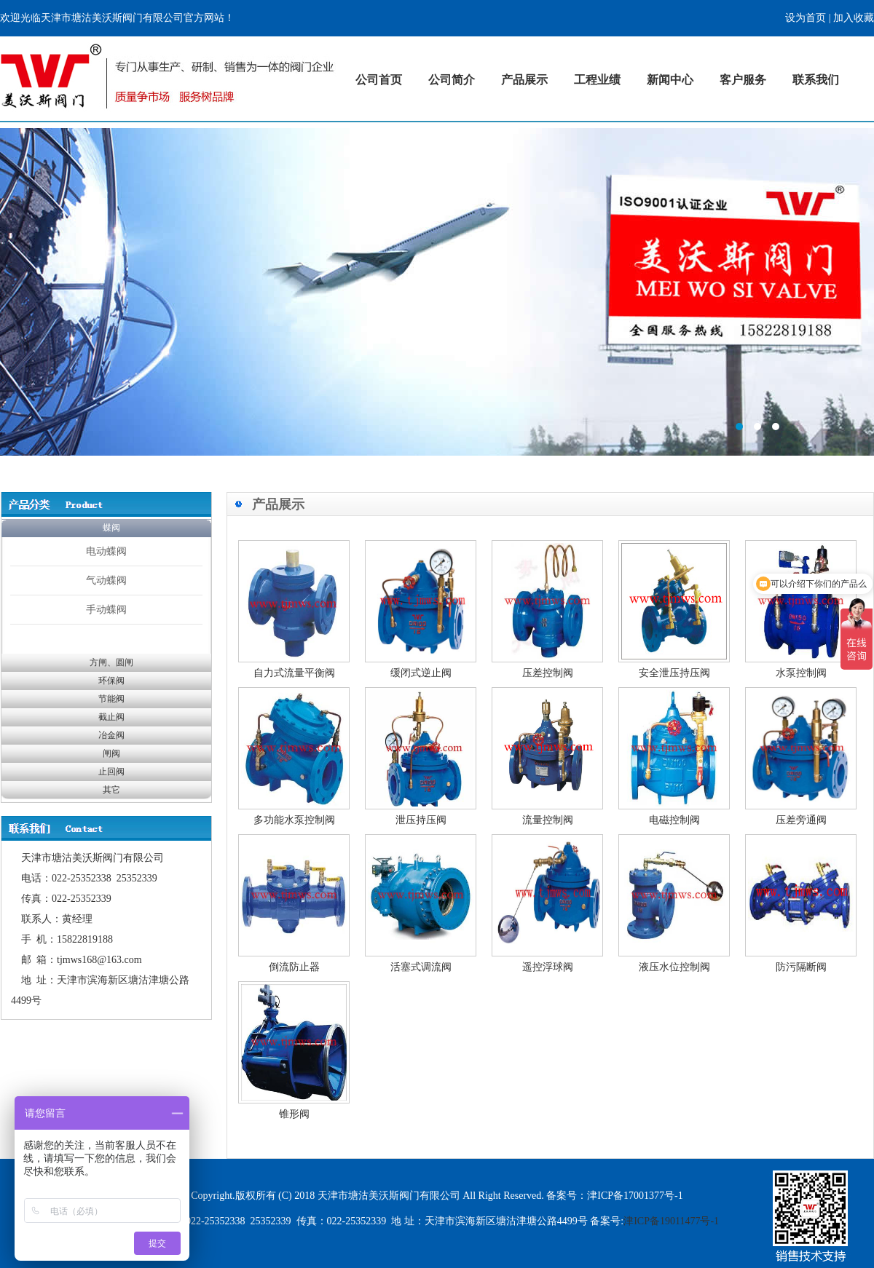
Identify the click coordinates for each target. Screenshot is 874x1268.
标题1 (437, 292)
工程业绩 (597, 80)
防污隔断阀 (801, 967)
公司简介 (451, 80)
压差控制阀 (547, 672)
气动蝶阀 (106, 580)
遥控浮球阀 (547, 967)
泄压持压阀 (420, 820)
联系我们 (815, 80)
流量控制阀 (547, 820)
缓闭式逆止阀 (421, 672)
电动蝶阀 (106, 551)
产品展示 (524, 80)
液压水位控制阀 (674, 967)
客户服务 (743, 80)
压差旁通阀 (801, 820)
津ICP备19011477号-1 (671, 1221)
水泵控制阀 (801, 672)
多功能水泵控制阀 (294, 820)
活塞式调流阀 (421, 967)
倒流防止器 (294, 967)
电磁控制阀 (674, 820)
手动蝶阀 (106, 609)
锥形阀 (294, 1114)
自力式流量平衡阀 (294, 672)
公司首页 (378, 80)
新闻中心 (670, 80)
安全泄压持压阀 (674, 672)
